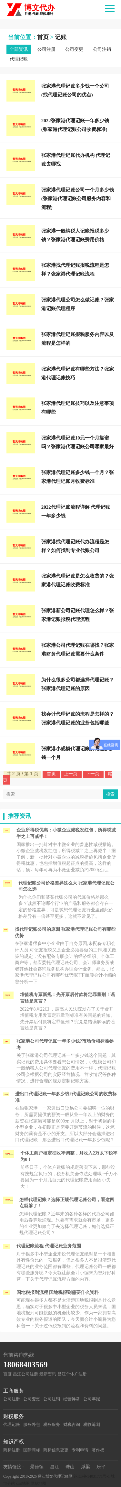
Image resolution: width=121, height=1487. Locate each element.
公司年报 (91, 1398)
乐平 (101, 1466)
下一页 (93, 773)
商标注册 (11, 1450)
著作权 (98, 1450)
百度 (7, 1374)
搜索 (110, 794)
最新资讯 (47, 1374)
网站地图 (38, 1483)
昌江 (54, 1466)
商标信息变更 (55, 1450)
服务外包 (31, 1424)
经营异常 (71, 1398)
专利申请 (80, 1450)
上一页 (71, 773)
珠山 (70, 1466)
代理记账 (19, 59)
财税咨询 (71, 1424)
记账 (60, 37)
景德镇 (37, 1466)
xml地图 (23, 1483)
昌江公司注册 (25, 1374)
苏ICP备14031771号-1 (92, 1476)
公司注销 (102, 49)
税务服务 (51, 1424)
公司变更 (74, 49)
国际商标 (31, 1450)
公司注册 (46, 49)
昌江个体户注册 (72, 1374)
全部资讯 (19, 49)
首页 (43, 37)
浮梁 (85, 1466)
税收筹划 (91, 1424)
